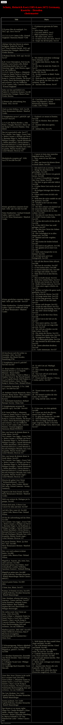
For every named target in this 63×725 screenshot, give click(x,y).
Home (4, 2)
